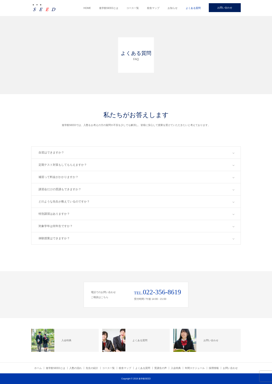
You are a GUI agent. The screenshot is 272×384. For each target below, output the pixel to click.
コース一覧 (132, 8)
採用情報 (214, 368)
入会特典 (176, 368)
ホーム (38, 368)
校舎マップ (153, 8)
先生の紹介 (92, 368)
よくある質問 (193, 8)
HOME (87, 8)
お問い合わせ (224, 7)
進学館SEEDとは (108, 8)
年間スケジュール (195, 368)
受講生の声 (160, 368)
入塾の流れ (75, 368)
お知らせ (173, 8)
